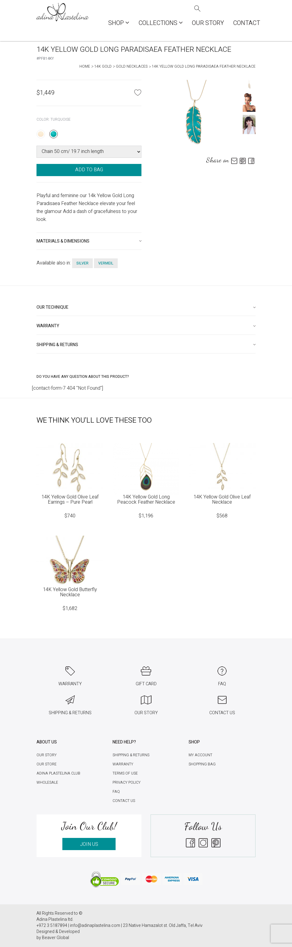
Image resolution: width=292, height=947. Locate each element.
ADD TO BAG (89, 169)
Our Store (46, 764)
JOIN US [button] (89, 844)
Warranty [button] (47, 326)
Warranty (123, 764)
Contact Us (124, 800)
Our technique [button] (52, 307)
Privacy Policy (127, 782)
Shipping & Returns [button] (57, 345)
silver (82, 263)
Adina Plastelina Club (58, 773)
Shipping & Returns (131, 755)
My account (200, 755)
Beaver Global (55, 938)
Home (84, 66)
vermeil (105, 263)
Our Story (208, 23)
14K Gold (103, 66)
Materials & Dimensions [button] (62, 241)
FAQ (116, 791)
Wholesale (47, 782)
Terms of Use (125, 773)
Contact (246, 23)
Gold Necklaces (132, 66)
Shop (118, 23)
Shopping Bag (202, 764)
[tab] (88, 241)
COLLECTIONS (160, 23)
